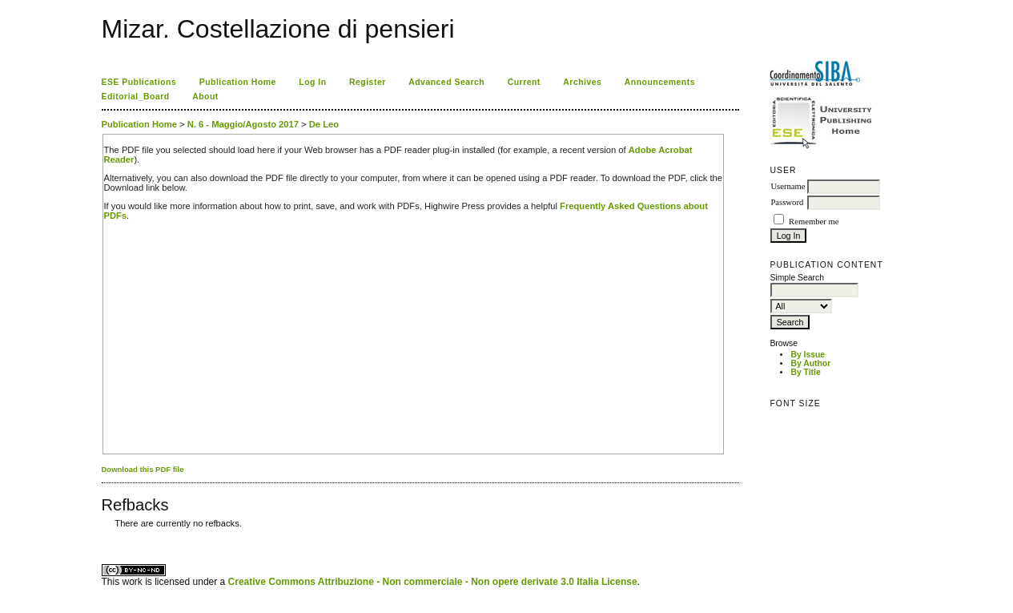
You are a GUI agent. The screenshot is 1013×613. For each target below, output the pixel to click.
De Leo (324, 124)
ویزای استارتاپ (105, 535)
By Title (805, 372)
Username (787, 186)
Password (786, 202)
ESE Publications (139, 82)
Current (524, 82)
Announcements (660, 82)
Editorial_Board (136, 96)
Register (367, 82)
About (205, 96)
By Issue (807, 354)
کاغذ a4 (103, 535)
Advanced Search (446, 82)
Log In (312, 82)
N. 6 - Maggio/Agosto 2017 (243, 124)
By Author (810, 363)
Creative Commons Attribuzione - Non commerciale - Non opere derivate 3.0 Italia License (432, 581)
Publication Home (237, 82)
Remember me (813, 221)
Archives (582, 82)
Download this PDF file (143, 469)
